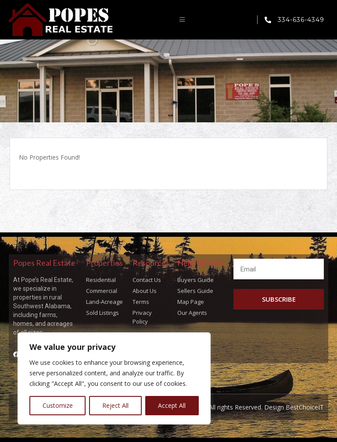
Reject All (115, 405)
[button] (182, 19)
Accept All (172, 405)
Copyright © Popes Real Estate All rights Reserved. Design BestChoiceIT (221, 407)
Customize (58, 405)
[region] (114, 378)
